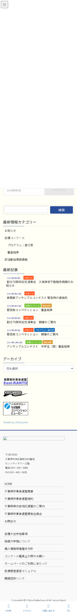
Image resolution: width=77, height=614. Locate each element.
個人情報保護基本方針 (19, 549)
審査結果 (13, 252)
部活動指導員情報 (16, 259)
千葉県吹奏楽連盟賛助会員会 (23, 514)
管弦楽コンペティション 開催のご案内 (32, 334)
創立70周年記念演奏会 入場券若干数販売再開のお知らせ (39, 283)
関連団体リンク (15, 578)
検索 (61, 209)
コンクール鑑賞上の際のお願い (25, 556)
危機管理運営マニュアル (20, 571)
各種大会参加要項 (16, 534)
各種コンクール (15, 238)
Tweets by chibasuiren (15, 422)
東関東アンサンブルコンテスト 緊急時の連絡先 (37, 298)
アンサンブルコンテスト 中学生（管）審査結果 (38, 346)
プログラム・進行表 (20, 245)
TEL (68, 608)
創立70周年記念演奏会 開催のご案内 (31, 322)
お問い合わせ (48, 608)
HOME (8, 484)
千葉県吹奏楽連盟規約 (19, 499)
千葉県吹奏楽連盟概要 (19, 491)
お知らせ (10, 230)
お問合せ (10, 521)
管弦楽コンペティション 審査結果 (30, 310)
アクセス (27, 608)
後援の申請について (17, 541)
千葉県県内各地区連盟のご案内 (25, 506)
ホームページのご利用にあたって (26, 563)
